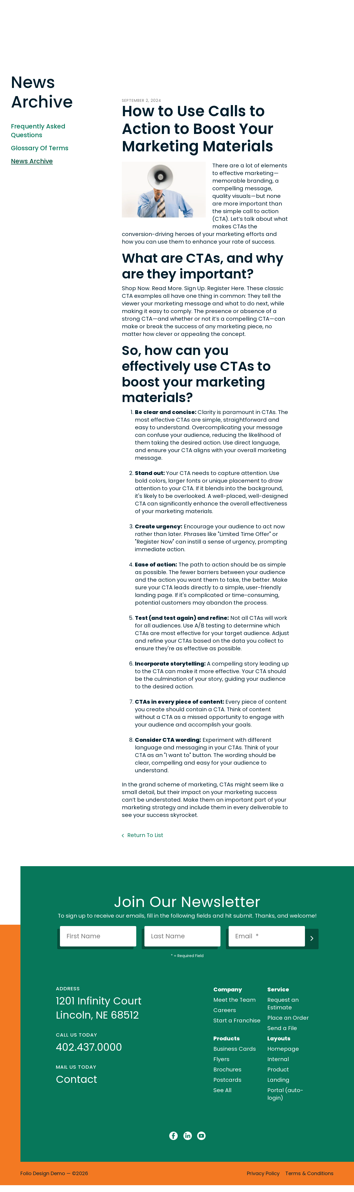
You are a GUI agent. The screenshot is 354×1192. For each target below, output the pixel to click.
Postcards (227, 1080)
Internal (278, 1059)
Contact (76, 1079)
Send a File (282, 1028)
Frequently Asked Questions (38, 130)
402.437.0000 (89, 1047)
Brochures (227, 1069)
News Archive (32, 161)
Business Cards (234, 1049)
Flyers (221, 1059)
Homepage (283, 1049)
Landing (278, 1080)
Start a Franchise (237, 1020)
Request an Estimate (283, 1003)
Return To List (144, 835)
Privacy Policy (263, 1173)
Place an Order (288, 1018)
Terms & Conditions (309, 1173)
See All (222, 1090)
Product (278, 1069)
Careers (224, 1010)
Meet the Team (234, 1000)
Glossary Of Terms (39, 148)
